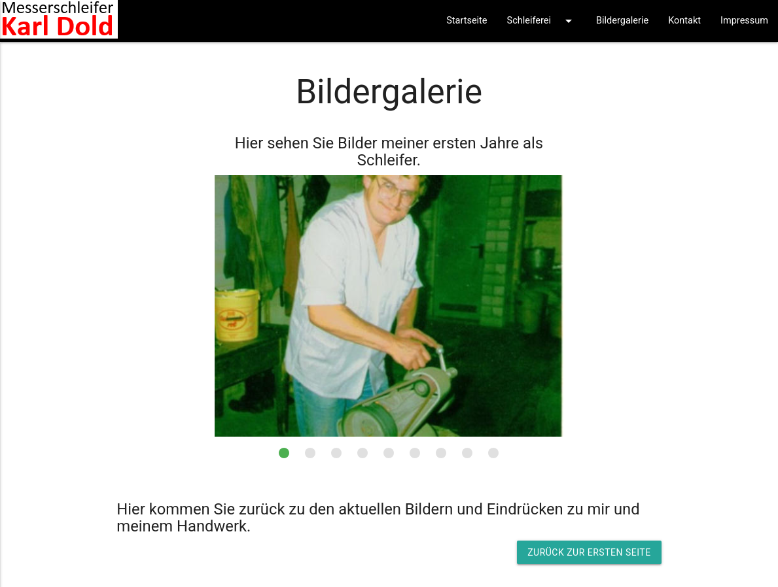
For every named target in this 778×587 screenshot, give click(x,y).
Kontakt (684, 20)
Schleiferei (541, 21)
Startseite (466, 20)
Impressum (744, 20)
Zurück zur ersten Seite (588, 552)
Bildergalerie (622, 20)
